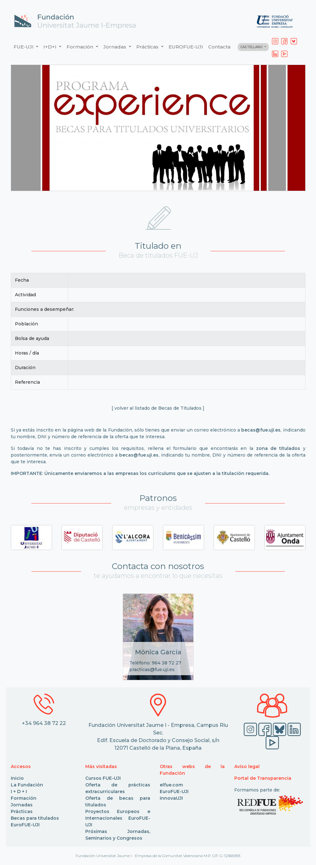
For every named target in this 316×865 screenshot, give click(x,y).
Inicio (17, 778)
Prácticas (22, 811)
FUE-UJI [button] (24, 47)
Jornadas (22, 805)
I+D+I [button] (50, 47)
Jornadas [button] (115, 47)
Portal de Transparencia (262, 778)
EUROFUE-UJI (186, 47)
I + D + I (19, 791)
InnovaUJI (171, 798)
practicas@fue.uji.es (152, 669)
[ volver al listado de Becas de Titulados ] (158, 408)
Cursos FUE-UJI (103, 778)
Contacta (219, 47)
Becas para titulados (35, 818)
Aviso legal (247, 766)
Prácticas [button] (148, 47)
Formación (23, 798)
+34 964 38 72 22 (44, 723)
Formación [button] (80, 47)
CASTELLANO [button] (252, 47)
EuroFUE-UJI (25, 825)
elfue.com (171, 785)
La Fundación (27, 785)
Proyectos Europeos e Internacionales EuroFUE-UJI (117, 818)
